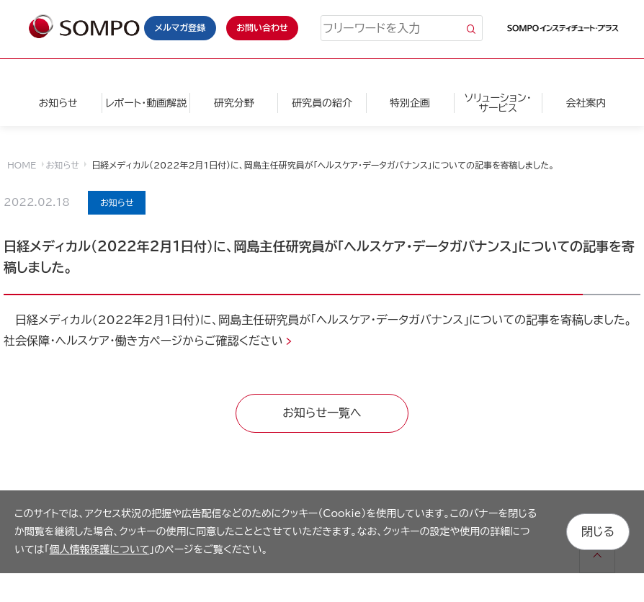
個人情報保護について (99, 549)
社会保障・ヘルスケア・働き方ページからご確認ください (143, 340)
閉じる (597, 531)
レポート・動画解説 (146, 103)
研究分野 (234, 103)
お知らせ (57, 103)
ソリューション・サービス (498, 103)
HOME (21, 165)
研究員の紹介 (322, 103)
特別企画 (410, 103)
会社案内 (585, 103)
